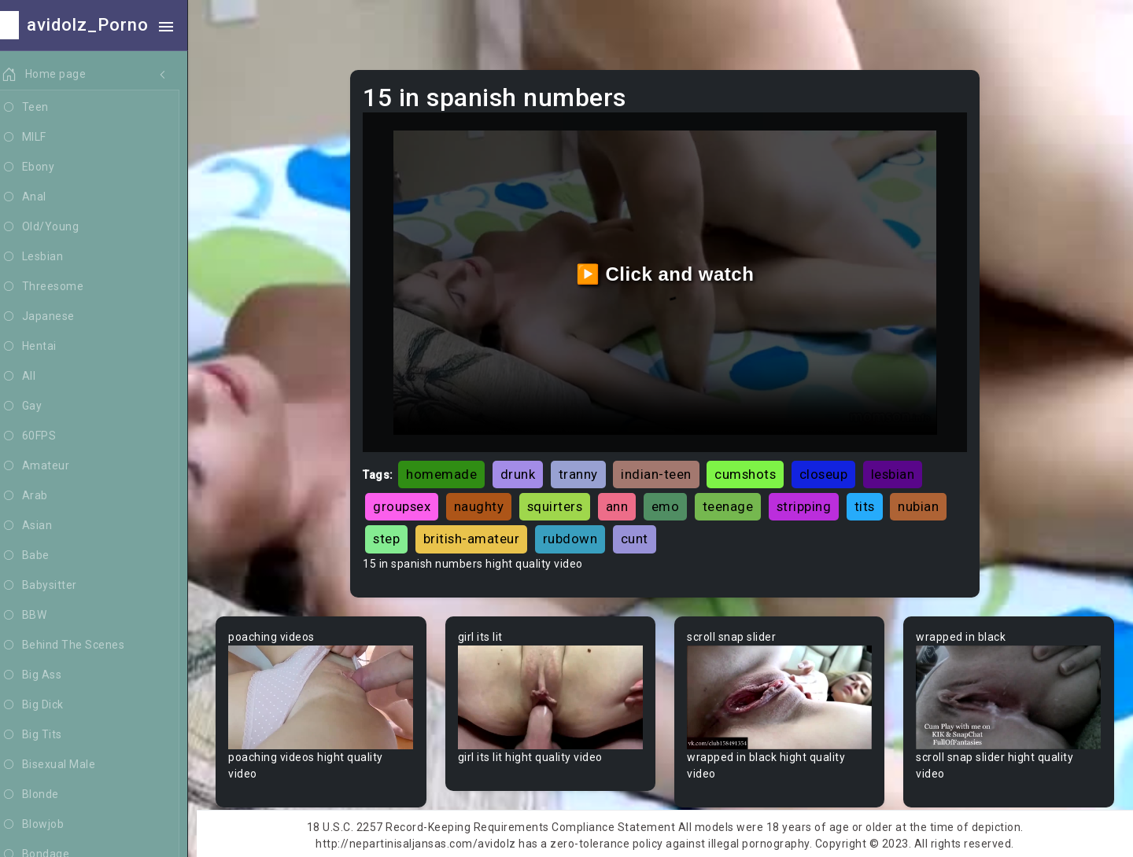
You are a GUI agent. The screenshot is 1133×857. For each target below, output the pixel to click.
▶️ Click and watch (669, 272)
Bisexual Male (66, 765)
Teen (42, 108)
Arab (42, 496)
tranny (584, 471)
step (393, 535)
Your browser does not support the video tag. (327, 693)
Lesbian (49, 257)
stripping (810, 503)
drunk (524, 471)
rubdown (576, 535)
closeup (830, 471)
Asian (44, 526)
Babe (43, 556)
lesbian (899, 471)
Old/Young (57, 227)
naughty (485, 503)
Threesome (60, 287)
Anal (41, 197)
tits (871, 503)
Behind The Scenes (80, 645)
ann (623, 503)
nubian (925, 503)
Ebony (45, 167)
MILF (41, 138)
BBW (41, 616)
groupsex (408, 503)
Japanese (55, 317)
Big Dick (50, 705)
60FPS (46, 436)
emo (672, 503)
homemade (448, 471)
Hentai (46, 347)
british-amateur (478, 535)
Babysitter (57, 586)
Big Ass (49, 675)
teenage (734, 503)
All (36, 377)
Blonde (48, 795)
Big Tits (49, 735)
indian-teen (663, 471)
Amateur (53, 466)
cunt (641, 535)
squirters (561, 503)
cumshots (752, 471)
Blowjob (50, 825)
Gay (39, 406)
